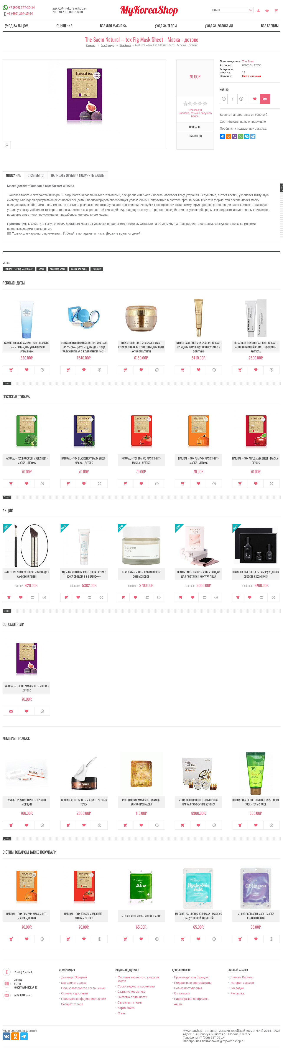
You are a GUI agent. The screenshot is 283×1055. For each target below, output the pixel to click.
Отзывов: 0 (195, 110)
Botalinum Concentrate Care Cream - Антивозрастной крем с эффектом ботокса (255, 347)
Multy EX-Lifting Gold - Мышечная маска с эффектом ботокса (198, 802)
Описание (195, 127)
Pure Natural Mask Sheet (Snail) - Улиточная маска (141, 802)
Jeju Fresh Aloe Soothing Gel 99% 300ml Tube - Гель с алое (255, 802)
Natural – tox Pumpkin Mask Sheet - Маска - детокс (198, 460)
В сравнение (33, 597)
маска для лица (79, 269)
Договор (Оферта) (74, 977)
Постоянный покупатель (258, 10)
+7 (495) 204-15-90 (20, 13)
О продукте (42, 369)
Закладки (237, 988)
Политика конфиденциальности (83, 998)
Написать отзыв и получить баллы (195, 115)
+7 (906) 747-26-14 (22, 7)
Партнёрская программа (191, 998)
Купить (11, 369)
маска (41, 269)
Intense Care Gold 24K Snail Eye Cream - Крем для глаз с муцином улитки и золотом (198, 347)
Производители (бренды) (191, 977)
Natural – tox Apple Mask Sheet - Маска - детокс (255, 460)
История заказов (242, 982)
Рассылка (237, 993)
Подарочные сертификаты (192, 982)
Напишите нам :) (23, 995)
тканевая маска (57, 269)
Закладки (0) (267, 10)
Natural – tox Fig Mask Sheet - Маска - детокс (27, 688)
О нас (122, 1013)
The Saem (125, 45)
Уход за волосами (219, 25)
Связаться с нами (130, 1002)
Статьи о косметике (131, 991)
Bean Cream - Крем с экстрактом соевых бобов (141, 574)
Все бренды (270, 25)
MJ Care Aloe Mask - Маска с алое (141, 916)
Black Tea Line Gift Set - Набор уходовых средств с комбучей (255, 574)
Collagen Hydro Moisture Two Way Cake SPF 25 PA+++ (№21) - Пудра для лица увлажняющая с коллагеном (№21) (84, 347)
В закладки (255, 99)
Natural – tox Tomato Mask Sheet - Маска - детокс (141, 460)
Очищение (64, 25)
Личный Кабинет (242, 977)
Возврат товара (72, 1004)
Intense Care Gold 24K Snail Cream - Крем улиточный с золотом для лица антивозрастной (141, 347)
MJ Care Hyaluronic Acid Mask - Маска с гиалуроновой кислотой (198, 915)
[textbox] (232, 10)
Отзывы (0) (195, 136)
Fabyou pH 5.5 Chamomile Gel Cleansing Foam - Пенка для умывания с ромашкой (26, 347)
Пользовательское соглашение (83, 988)
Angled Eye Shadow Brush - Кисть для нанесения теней (26, 574)
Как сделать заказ (73, 982)
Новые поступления (188, 988)
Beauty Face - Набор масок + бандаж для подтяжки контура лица (198, 574)
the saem (97, 269)
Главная (90, 45)
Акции (178, 1004)
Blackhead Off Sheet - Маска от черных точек (84, 802)
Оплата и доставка (74, 993)
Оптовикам (182, 993)
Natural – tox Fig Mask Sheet (19, 269)
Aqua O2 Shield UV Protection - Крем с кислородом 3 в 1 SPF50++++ (84, 574)
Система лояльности (132, 997)
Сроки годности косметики (136, 986)
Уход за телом (166, 25)
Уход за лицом (16, 25)
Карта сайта (126, 1008)
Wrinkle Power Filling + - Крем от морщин (27, 802)
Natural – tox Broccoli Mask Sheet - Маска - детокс (27, 460)
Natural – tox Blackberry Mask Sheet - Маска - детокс (83, 460)
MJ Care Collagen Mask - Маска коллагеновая (256, 915)
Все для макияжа (113, 25)
